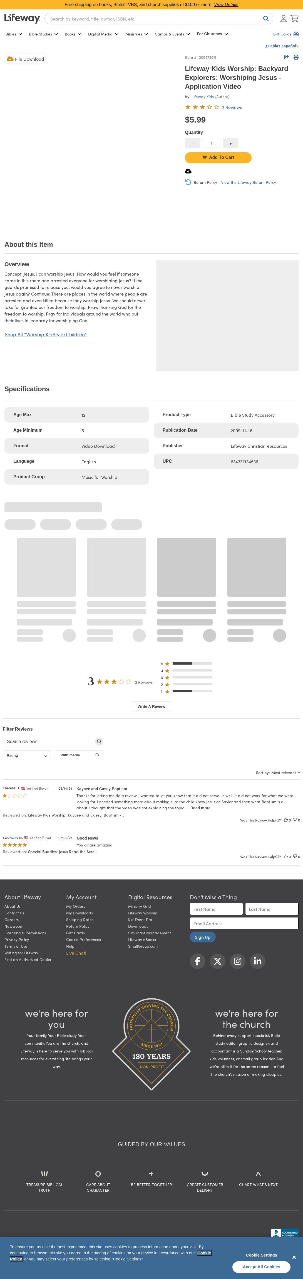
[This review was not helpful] (295, 820)
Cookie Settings (261, 1255)
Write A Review (151, 706)
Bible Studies (43, 34)
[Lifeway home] (22, 19)
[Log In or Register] (283, 18)
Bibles (14, 34)
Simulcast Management (149, 932)
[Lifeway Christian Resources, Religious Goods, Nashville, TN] (285, 1234)
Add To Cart (218, 157)
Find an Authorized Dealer (27, 959)
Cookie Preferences (83, 939)
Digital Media (103, 34)
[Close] (294, 1257)
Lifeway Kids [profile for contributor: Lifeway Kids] (203, 96)
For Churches (212, 34)
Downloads (138, 926)
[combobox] (158, 18)
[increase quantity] (230, 143)
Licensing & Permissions (25, 932)
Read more (200, 808)
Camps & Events (172, 34)
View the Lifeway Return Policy (248, 182)
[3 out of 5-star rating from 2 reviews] (213, 107)
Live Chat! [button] (76, 953)
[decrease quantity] (192, 143)
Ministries (136, 34)
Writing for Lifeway (21, 952)
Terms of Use (15, 946)
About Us (12, 906)
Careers (11, 919)
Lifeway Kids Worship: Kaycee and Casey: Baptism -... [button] (76, 815)
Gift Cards (75, 932)
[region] (151, 1258)
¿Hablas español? (282, 46)
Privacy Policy (16, 939)
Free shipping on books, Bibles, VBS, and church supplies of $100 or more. (152, 4)
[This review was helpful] (285, 820)
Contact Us (14, 913)
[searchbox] (48, 741)
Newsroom (13, 926)
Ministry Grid (139, 906)
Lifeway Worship (142, 913)
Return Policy (78, 926)
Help (70, 946)
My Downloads (79, 913)
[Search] (265, 18)
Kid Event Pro (140, 919)
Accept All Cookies (261, 1267)
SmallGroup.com (143, 946)
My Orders (75, 906)
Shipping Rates (79, 919)
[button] (188, 664)
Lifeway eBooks (142, 939)
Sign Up (203, 937)
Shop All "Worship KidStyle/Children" (46, 334)
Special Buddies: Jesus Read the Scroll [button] (62, 851)
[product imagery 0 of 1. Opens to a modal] (91, 140)
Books (73, 34)
